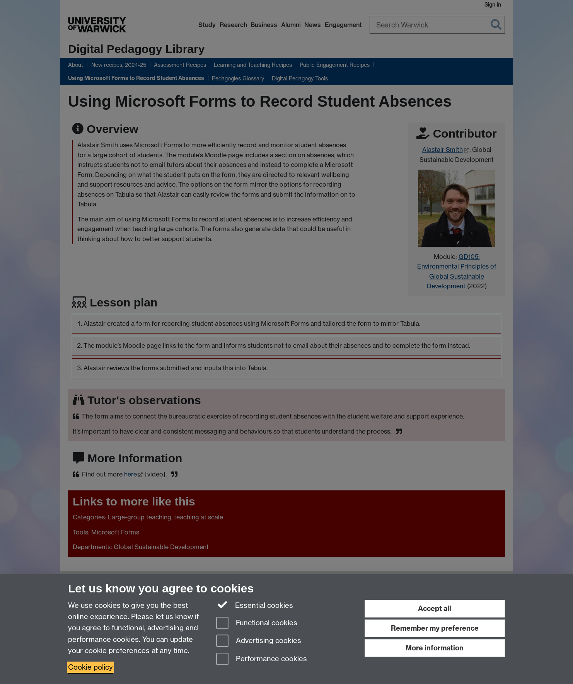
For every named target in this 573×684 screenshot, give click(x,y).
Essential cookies (254, 605)
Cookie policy (90, 667)
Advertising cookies (258, 641)
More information (435, 647)
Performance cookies (261, 659)
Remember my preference (435, 628)
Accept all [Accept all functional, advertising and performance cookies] (434, 608)
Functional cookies (256, 623)
